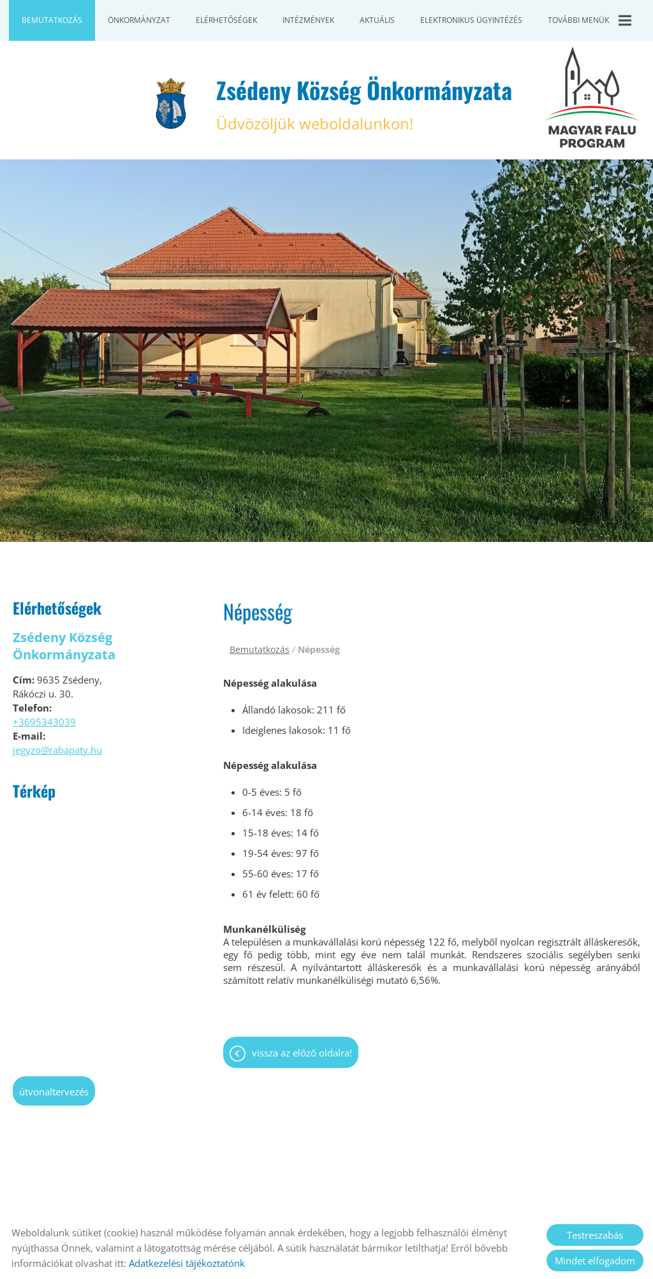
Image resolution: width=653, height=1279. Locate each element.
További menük (589, 20)
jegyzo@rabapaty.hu (57, 749)
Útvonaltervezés (54, 1091)
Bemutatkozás (52, 20)
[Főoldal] (171, 103)
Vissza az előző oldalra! (302, 1052)
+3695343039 (44, 721)
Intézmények (308, 20)
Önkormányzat (139, 20)
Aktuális (377, 20)
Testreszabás (595, 1235)
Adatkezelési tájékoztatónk (187, 1263)
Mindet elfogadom (595, 1260)
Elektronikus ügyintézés (471, 20)
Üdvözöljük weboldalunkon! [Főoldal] (364, 103)
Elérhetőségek (226, 20)
